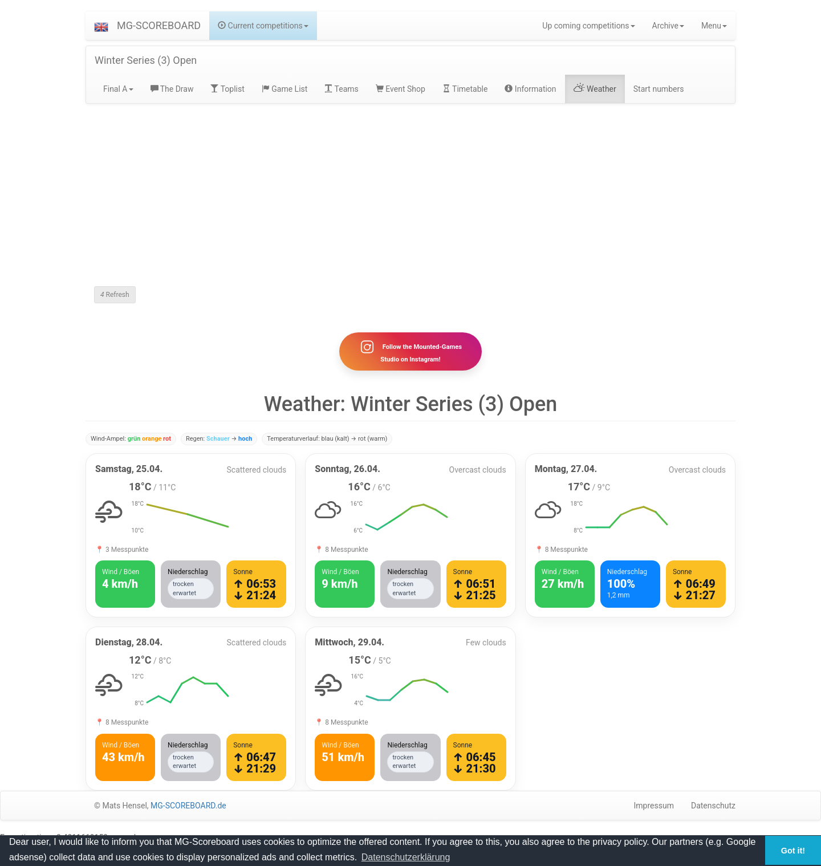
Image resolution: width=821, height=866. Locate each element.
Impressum (654, 805)
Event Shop (400, 88)
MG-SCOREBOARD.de (188, 805)
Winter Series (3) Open (146, 60)
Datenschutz (713, 805)
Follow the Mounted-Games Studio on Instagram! (410, 351)
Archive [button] (668, 25)
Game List (285, 88)
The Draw (172, 88)
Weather (595, 88)
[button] (101, 25)
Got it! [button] (793, 850)
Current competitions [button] (263, 25)
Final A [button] (118, 88)
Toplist (227, 88)
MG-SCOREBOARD (159, 25)
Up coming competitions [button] (588, 25)
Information (530, 88)
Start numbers (658, 88)
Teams (341, 88)
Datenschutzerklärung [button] (405, 857)
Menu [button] (714, 25)
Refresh (114, 295)
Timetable (465, 88)
